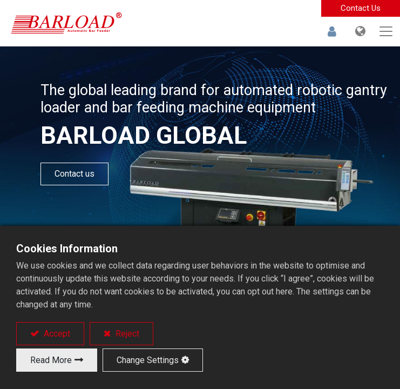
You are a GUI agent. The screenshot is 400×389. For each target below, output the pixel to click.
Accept (56, 333)
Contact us (74, 174)
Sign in (332, 31)
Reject (126, 333)
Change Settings (148, 360)
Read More (51, 360)
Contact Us (361, 8)
